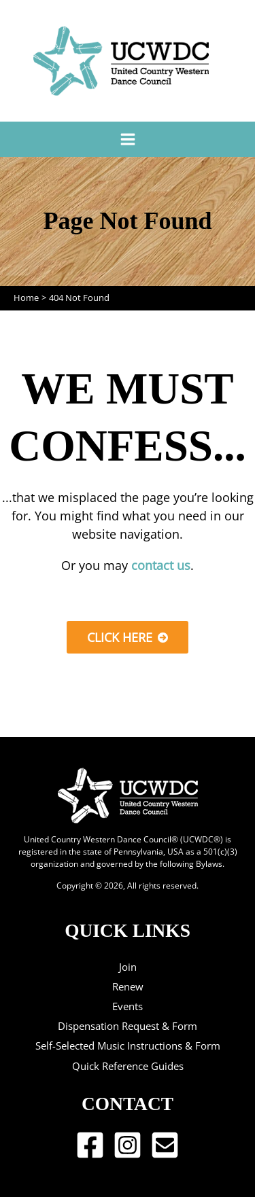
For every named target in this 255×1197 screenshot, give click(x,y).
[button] (127, 637)
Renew (127, 986)
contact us (160, 565)
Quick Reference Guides (128, 1066)
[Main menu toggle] (127, 139)
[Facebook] (90, 1145)
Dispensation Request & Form (127, 1026)
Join (128, 966)
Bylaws (209, 863)
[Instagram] (127, 1145)
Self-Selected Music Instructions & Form (127, 1045)
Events (127, 1006)
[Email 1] (165, 1145)
